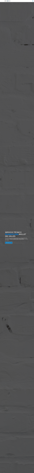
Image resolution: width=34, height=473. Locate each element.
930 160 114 (8, 242)
